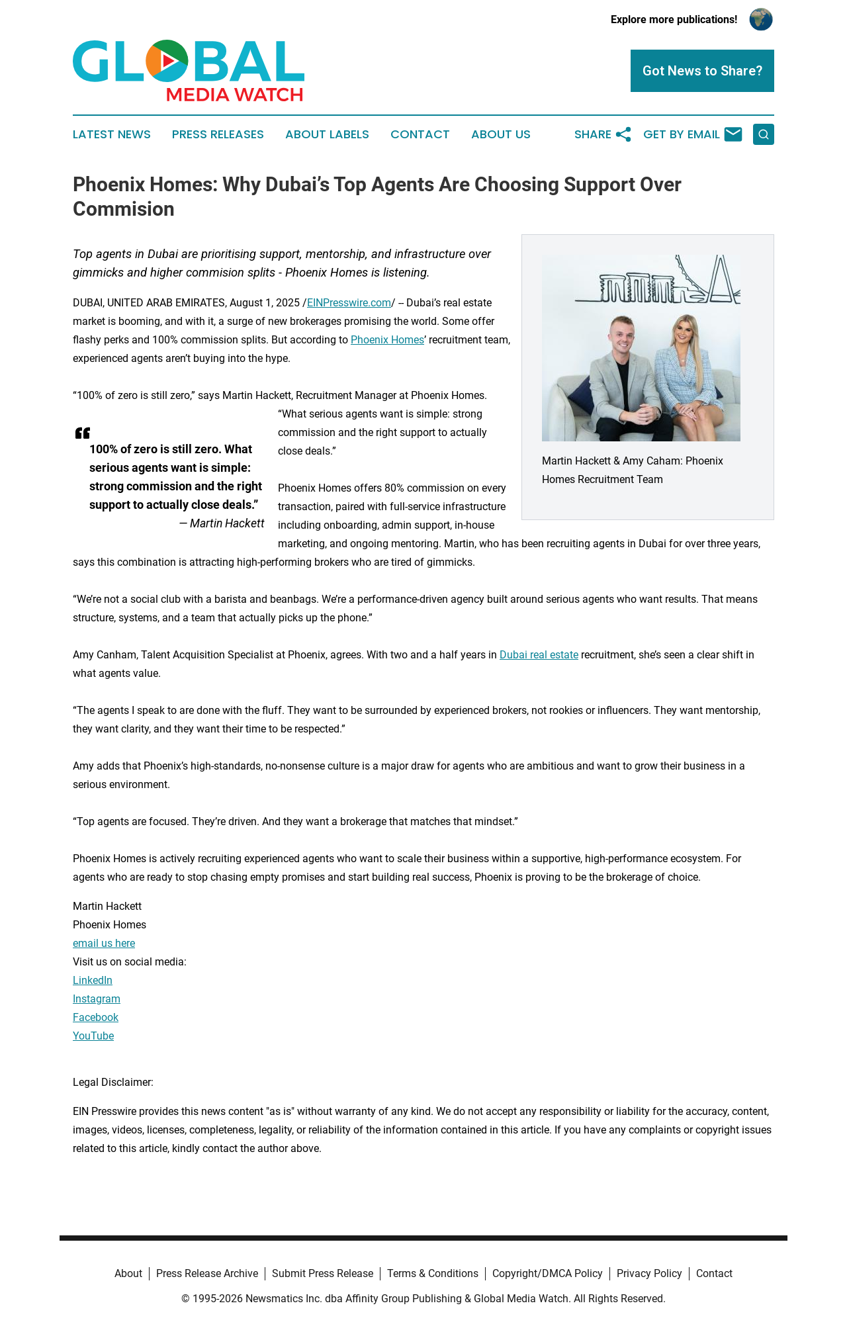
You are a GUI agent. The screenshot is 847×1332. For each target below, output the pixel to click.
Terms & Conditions (432, 1273)
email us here (104, 943)
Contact (420, 134)
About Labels (327, 134)
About (128, 1273)
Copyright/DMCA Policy (547, 1273)
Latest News (112, 134)
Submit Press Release (322, 1273)
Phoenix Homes (387, 339)
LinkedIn (92, 980)
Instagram (96, 999)
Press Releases (218, 134)
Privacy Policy (649, 1273)
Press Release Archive (207, 1273)
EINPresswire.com (349, 302)
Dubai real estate (539, 654)
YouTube (93, 1036)
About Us (501, 134)
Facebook (95, 1017)
